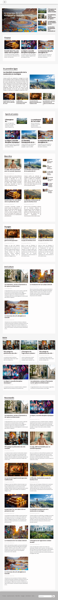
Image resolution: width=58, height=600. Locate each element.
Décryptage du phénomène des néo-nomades (50, 179)
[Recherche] (45, 596)
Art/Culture (28, 596)
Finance (4, 596)
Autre (33, 596)
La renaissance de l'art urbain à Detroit (52, 23)
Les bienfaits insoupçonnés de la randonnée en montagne (15, 73)
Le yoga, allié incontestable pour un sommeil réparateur (13, 170)
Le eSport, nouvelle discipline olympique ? (28, 51)
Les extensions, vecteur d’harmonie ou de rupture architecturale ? (52, 17)
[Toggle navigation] (4, 2)
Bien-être (18, 596)
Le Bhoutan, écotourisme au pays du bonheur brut (21, 102)
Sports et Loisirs (10, 596)
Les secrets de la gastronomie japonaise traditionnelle (35, 102)
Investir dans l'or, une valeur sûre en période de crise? (11, 52)
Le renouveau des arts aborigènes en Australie (14, 14)
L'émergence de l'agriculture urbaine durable (52, 10)
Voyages (23, 596)
